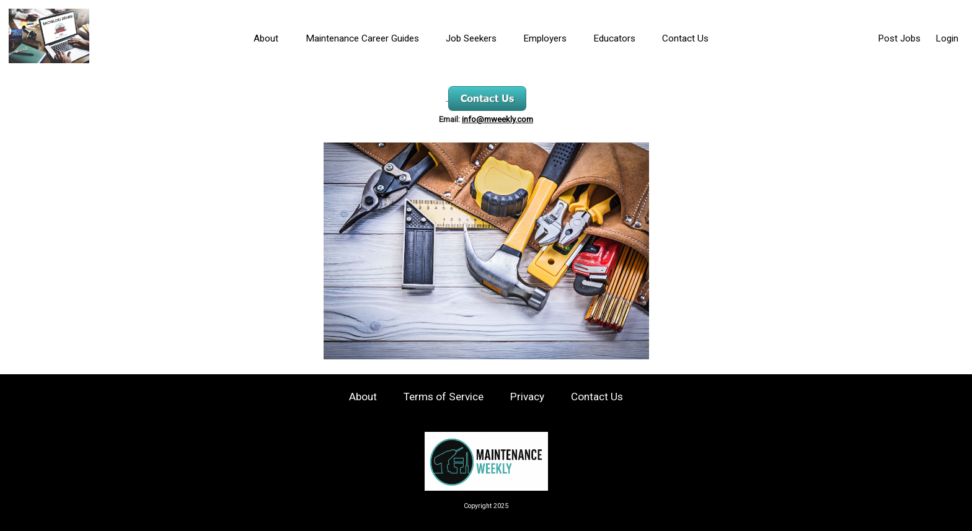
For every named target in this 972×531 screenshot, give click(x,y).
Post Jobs (899, 38)
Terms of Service (444, 396)
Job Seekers (471, 38)
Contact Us (685, 38)
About (266, 38)
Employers (545, 38)
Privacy (527, 396)
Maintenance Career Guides (362, 38)
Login (946, 38)
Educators (614, 38)
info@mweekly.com (497, 119)
